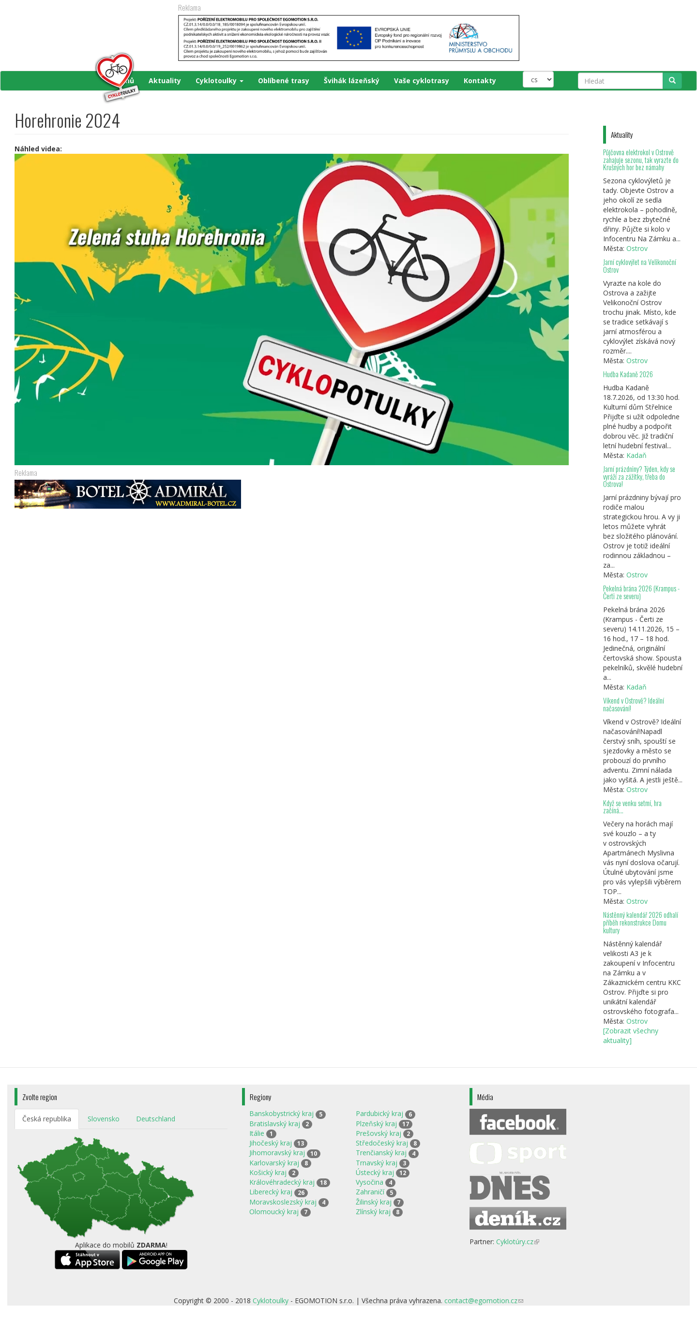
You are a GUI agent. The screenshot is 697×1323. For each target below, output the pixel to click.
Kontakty (480, 80)
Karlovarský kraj (274, 1162)
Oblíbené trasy (283, 80)
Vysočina (369, 1182)
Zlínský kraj (373, 1211)
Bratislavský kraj (274, 1123)
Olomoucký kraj (274, 1211)
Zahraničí (370, 1191)
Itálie (256, 1133)
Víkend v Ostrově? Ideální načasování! (633, 704)
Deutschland (155, 1118)
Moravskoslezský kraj (283, 1201)
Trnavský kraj (376, 1162)
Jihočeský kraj (270, 1142)
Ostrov (637, 248)
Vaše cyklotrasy (421, 80)
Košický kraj (268, 1172)
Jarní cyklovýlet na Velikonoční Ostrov (639, 266)
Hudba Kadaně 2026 (628, 374)
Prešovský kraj (378, 1133)
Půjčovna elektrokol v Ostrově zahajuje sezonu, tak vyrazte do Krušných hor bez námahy (641, 160)
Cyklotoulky (219, 80)
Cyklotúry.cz (517, 1241)
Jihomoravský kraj (277, 1152)
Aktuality (165, 80)
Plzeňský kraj (376, 1123)
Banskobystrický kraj (281, 1113)
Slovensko (104, 1118)
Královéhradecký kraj (282, 1182)
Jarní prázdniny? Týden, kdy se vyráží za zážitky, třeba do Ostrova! (639, 476)
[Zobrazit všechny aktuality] (630, 1035)
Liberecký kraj (270, 1191)
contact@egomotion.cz (483, 1300)
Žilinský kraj (374, 1201)
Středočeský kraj (382, 1142)
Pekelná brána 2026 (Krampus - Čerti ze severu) (641, 592)
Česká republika (46, 1118)
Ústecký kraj (375, 1172)
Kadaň (636, 455)
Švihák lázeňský (351, 80)
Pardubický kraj (379, 1113)
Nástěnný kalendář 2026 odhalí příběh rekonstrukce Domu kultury (640, 922)
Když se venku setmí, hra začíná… (632, 807)
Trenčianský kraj (381, 1152)
